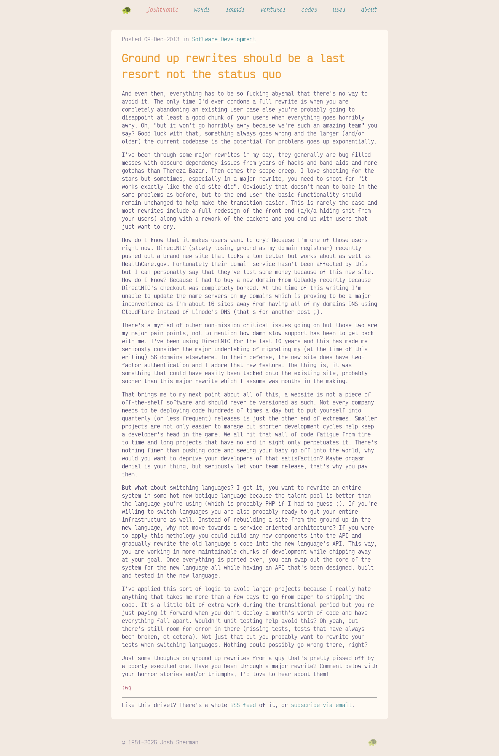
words (202, 9)
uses (339, 9)
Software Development (224, 39)
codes (309, 9)
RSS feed (243, 704)
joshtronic (163, 9)
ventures (273, 9)
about (369, 9)
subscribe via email (321, 704)
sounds (235, 9)
